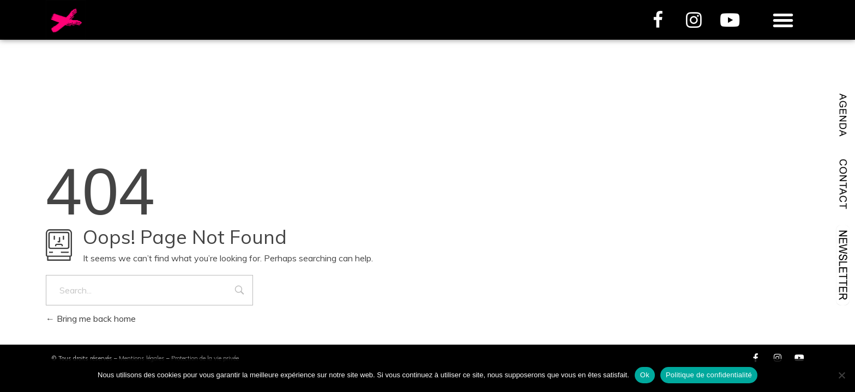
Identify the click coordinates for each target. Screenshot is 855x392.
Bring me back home (91, 318)
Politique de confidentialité (709, 375)
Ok (644, 375)
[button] (783, 20)
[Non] (841, 375)
